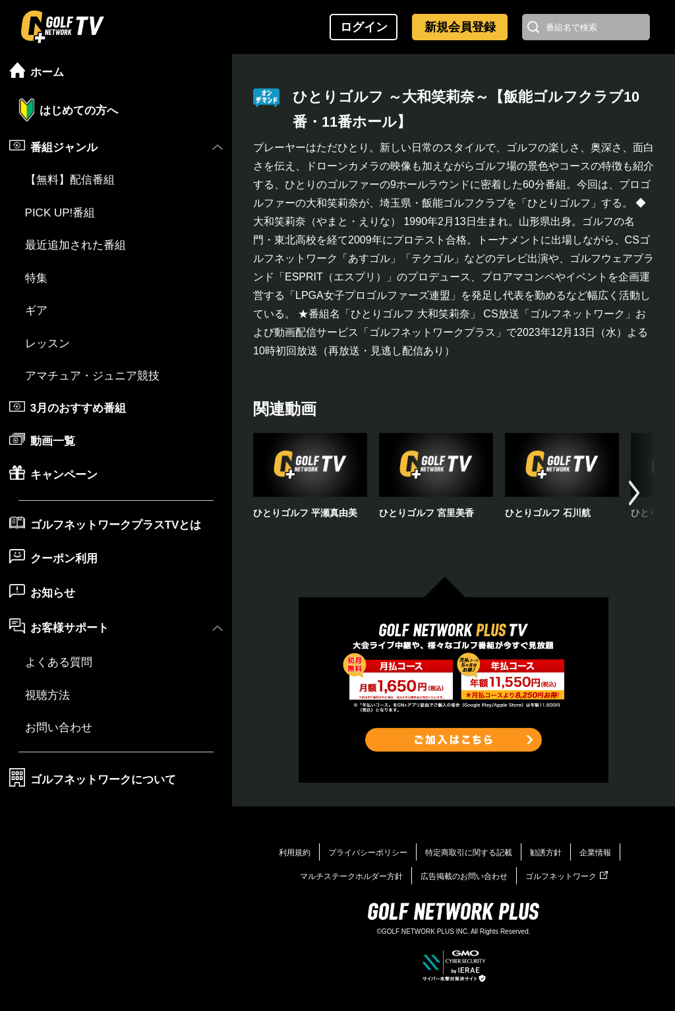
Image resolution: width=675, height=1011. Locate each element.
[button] (634, 492)
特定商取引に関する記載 (468, 852)
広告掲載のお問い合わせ (464, 876)
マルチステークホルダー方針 (351, 876)
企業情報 (595, 852)
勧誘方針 (546, 852)
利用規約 (294, 852)
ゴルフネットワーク (566, 876)
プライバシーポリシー (367, 852)
